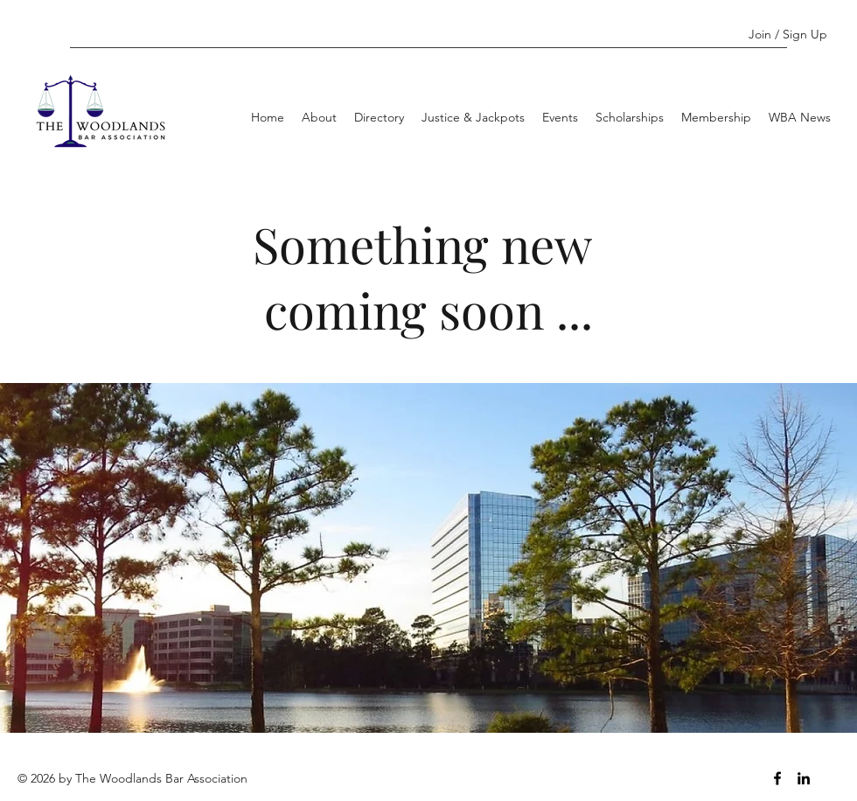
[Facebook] (777, 778)
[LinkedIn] (803, 778)
